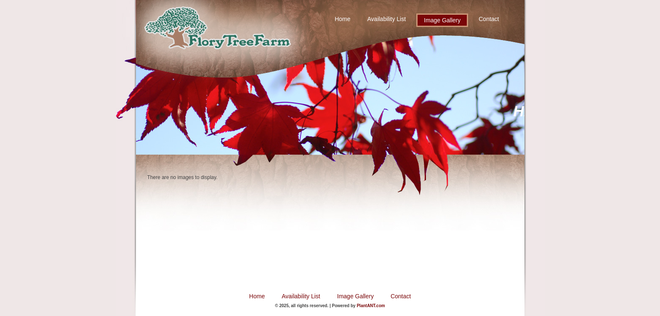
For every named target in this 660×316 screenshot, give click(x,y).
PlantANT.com (371, 305)
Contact (489, 19)
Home (342, 19)
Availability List (386, 19)
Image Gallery (442, 20)
